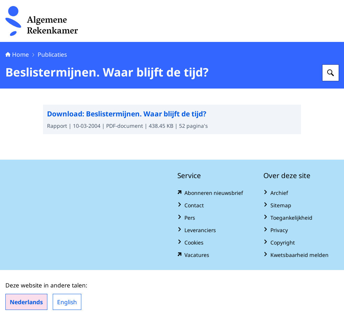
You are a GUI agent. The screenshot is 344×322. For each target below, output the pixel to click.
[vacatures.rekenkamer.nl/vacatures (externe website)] (215, 255)
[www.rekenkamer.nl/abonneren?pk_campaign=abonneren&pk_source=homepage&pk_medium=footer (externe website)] (215, 193)
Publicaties (52, 54)
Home (17, 54)
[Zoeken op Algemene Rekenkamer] (330, 73)
